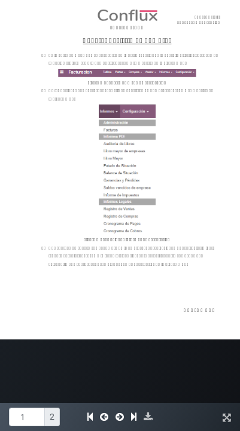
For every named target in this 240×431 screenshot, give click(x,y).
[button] (148, 417)
